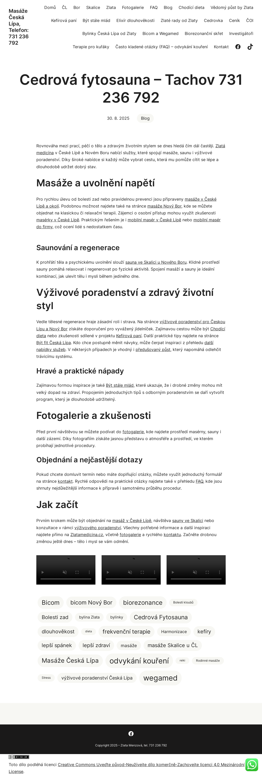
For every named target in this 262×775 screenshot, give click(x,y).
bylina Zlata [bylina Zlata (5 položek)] (89, 617)
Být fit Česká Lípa (53, 342)
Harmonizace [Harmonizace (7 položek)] (174, 631)
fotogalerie (133, 431)
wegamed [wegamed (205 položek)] (160, 677)
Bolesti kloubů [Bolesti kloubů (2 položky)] (183, 602)
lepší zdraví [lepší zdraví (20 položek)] (96, 645)
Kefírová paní (128, 335)
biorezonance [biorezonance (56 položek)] (142, 602)
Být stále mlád (120, 385)
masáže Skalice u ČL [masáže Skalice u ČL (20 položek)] (173, 645)
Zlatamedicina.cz (86, 534)
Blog (145, 118)
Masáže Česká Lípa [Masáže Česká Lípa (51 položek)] (70, 660)
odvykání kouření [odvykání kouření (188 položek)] (139, 660)
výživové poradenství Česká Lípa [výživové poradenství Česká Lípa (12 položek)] (97, 678)
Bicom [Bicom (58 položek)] (51, 602)
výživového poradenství (97, 527)
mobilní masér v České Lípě (154, 219)
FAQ (199, 481)
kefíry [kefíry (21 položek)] (204, 631)
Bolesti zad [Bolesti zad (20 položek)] (55, 617)
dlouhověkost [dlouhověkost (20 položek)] (58, 631)
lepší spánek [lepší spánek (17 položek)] (57, 645)
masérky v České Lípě (57, 219)
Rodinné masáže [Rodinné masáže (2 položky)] (208, 660)
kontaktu (172, 534)
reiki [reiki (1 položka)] (182, 660)
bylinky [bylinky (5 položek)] (116, 617)
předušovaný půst (153, 349)
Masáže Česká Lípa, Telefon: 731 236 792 (19, 27)
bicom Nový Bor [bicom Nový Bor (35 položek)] (91, 602)
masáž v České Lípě (131, 520)
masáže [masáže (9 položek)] (129, 645)
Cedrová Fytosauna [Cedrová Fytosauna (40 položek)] (161, 617)
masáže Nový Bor (164, 206)
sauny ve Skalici (187, 520)
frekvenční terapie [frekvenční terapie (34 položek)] (126, 631)
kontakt (65, 481)
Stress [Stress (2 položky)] (46, 678)
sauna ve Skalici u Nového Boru (156, 262)
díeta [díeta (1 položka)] (88, 631)
